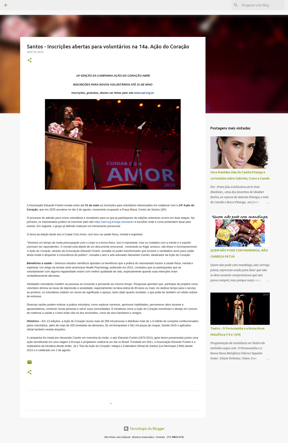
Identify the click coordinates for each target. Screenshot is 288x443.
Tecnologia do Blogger (144, 428)
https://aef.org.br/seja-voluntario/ (114, 221)
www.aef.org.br (144, 92)
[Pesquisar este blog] (262, 5)
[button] (29, 60)
